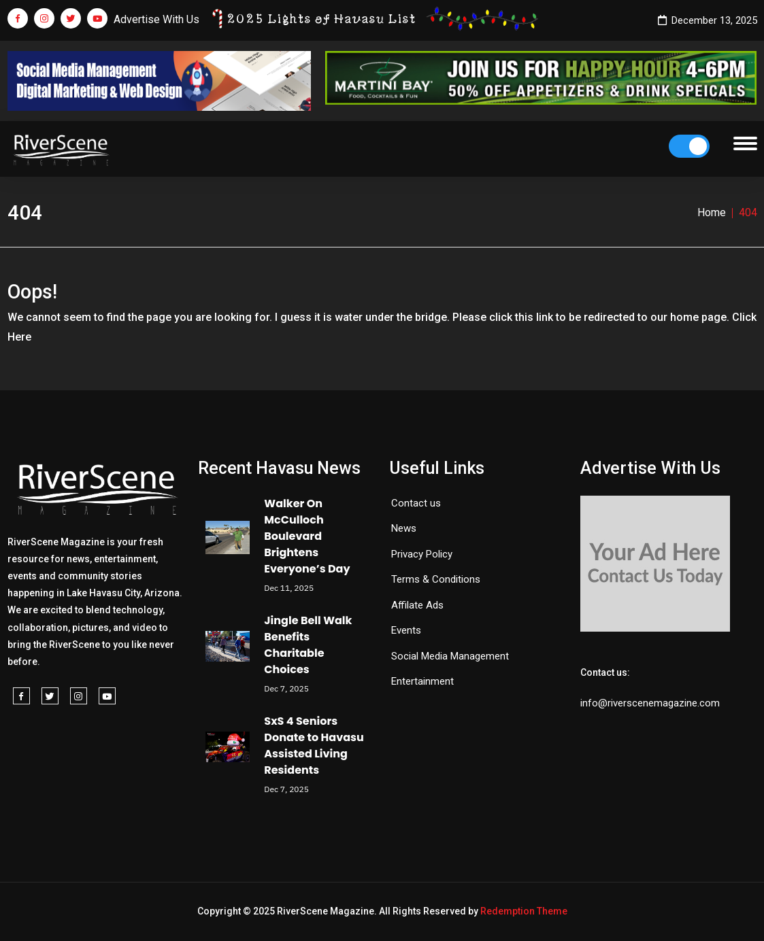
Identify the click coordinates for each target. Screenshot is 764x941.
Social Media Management (450, 656)
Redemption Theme (523, 911)
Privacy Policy (421, 554)
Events (406, 630)
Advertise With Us (156, 19)
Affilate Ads (417, 605)
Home (711, 212)
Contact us (416, 503)
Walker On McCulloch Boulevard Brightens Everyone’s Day (307, 536)
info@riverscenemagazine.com (650, 703)
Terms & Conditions (435, 579)
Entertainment (422, 681)
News (403, 528)
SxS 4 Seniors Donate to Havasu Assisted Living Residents (313, 745)
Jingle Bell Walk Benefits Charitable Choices (308, 645)
